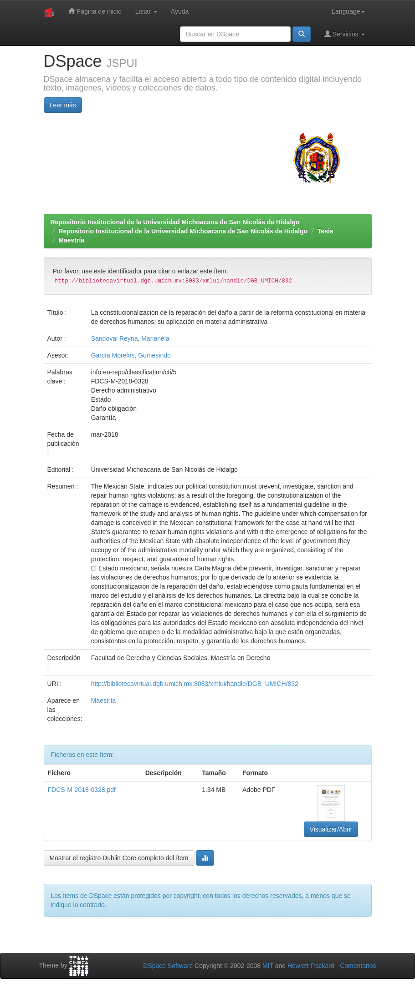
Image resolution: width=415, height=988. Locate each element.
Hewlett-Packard (310, 965)
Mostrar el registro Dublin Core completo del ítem (119, 858)
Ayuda (180, 11)
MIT (267, 965)
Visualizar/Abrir (331, 829)
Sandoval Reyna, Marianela (130, 338)
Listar (146, 11)
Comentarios (358, 965)
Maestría (71, 240)
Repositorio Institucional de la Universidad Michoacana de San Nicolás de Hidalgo (175, 222)
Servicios (344, 34)
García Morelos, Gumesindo (131, 355)
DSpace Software (168, 965)
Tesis (325, 231)
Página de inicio (95, 11)
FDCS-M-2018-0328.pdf (82, 789)
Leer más (63, 105)
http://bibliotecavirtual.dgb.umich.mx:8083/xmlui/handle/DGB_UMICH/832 (194, 683)
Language (348, 11)
